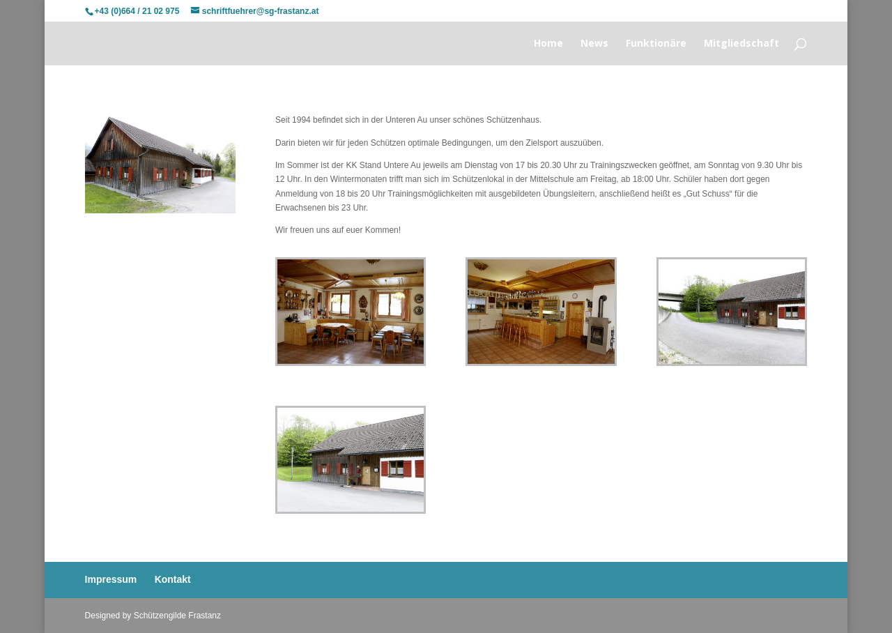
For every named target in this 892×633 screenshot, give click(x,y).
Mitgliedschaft (741, 43)
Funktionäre (656, 43)
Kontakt (173, 579)
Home (548, 43)
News (594, 43)
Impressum (111, 579)
